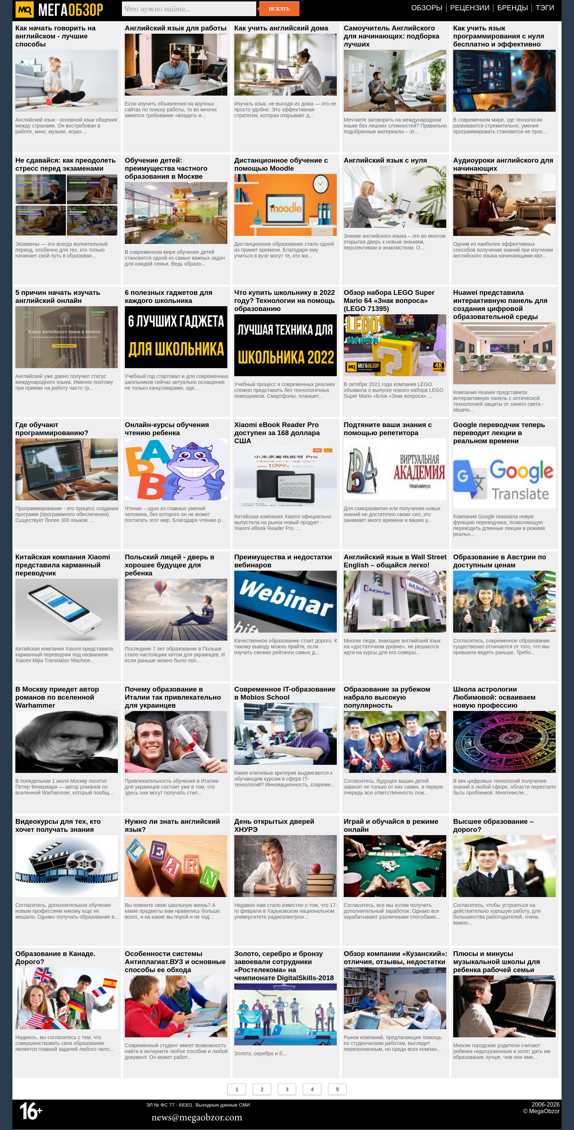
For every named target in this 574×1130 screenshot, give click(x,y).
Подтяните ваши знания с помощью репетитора (388, 429)
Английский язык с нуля (385, 160)
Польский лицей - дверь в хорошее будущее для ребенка (170, 565)
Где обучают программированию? (52, 429)
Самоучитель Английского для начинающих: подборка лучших (391, 36)
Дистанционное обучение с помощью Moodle (281, 164)
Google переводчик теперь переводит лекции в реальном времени (499, 433)
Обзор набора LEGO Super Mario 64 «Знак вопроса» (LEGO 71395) (389, 300)
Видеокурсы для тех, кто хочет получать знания (58, 825)
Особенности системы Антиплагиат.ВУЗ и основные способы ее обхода (175, 962)
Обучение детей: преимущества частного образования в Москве (166, 168)
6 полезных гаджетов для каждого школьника (168, 296)
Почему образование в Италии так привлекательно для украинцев (173, 697)
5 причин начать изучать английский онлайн (57, 296)
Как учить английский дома (281, 28)
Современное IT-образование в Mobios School (285, 693)
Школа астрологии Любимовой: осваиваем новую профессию (494, 697)
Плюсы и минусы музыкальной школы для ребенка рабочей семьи (496, 962)
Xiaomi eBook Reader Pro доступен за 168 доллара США (277, 433)
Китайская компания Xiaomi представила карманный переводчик (62, 565)
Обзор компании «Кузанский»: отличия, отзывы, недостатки (395, 958)
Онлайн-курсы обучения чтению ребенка (167, 429)
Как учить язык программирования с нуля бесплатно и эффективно (498, 36)
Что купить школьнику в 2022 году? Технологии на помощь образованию (284, 300)
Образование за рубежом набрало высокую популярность (387, 697)
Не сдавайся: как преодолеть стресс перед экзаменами (65, 164)
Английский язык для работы (176, 28)
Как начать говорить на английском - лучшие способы (55, 36)
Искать (279, 9)
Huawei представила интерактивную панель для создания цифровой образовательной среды (500, 305)
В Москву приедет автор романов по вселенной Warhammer (57, 697)
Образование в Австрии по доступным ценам (499, 561)
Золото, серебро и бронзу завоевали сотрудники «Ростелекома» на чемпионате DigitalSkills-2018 (284, 966)
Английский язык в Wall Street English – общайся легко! (395, 561)
